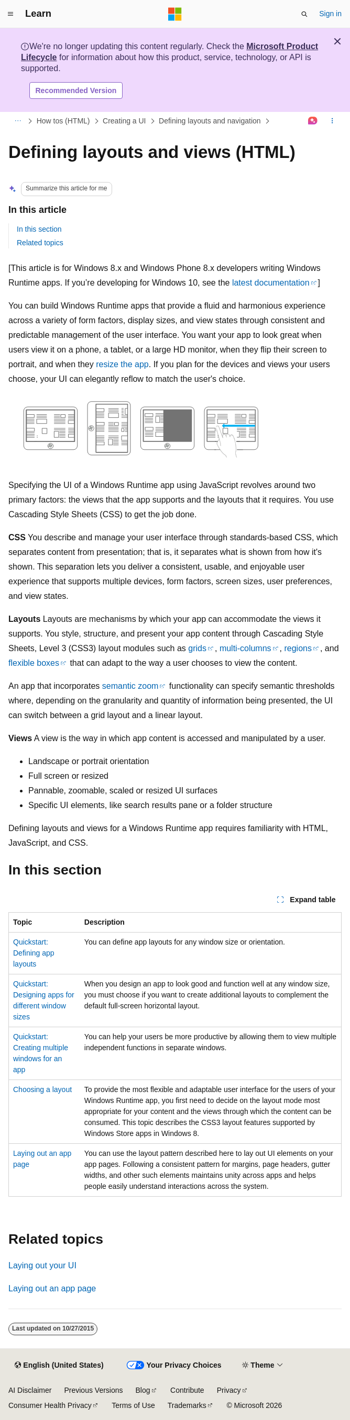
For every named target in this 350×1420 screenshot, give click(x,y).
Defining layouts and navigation (210, 121)
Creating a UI (124, 121)
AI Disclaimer (29, 1390)
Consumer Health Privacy (50, 1405)
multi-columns (245, 648)
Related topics (40, 242)
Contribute (187, 1390)
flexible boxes (33, 662)
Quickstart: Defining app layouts (33, 953)
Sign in (330, 13)
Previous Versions (93, 1390)
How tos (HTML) (63, 121)
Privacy (229, 1390)
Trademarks (187, 1405)
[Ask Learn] (313, 121)
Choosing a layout (42, 1089)
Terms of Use (133, 1405)
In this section (39, 229)
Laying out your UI (42, 1265)
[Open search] (304, 14)
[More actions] (332, 121)
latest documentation (271, 282)
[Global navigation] (10, 14)
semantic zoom (130, 685)
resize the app (122, 364)
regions (297, 648)
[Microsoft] (175, 14)
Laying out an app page (52, 1288)
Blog (143, 1390)
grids (197, 648)
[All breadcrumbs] (17, 121)
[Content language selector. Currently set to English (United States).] (59, 1365)
